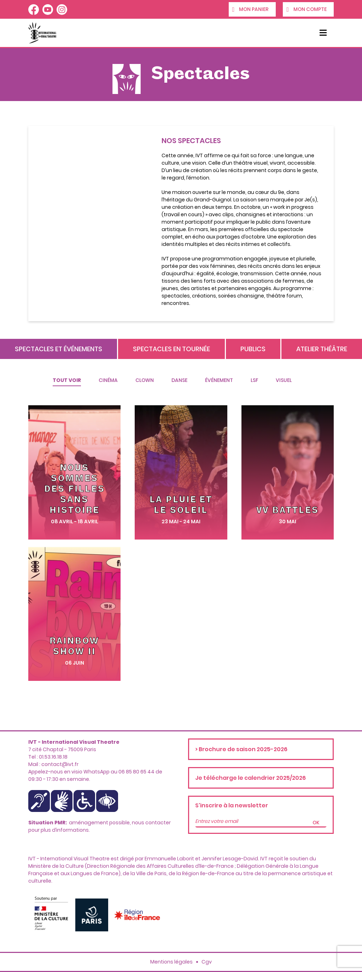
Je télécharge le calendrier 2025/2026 (250, 778)
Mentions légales (171, 961)
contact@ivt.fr (59, 764)
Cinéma (108, 380)
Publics (252, 348)
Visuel (284, 380)
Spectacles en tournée (171, 348)
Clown (144, 380)
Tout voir (67, 380)
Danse (179, 380)
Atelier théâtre (321, 348)
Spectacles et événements (58, 348)
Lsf (254, 380)
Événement (219, 380)
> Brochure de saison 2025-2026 (241, 749)
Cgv (207, 961)
